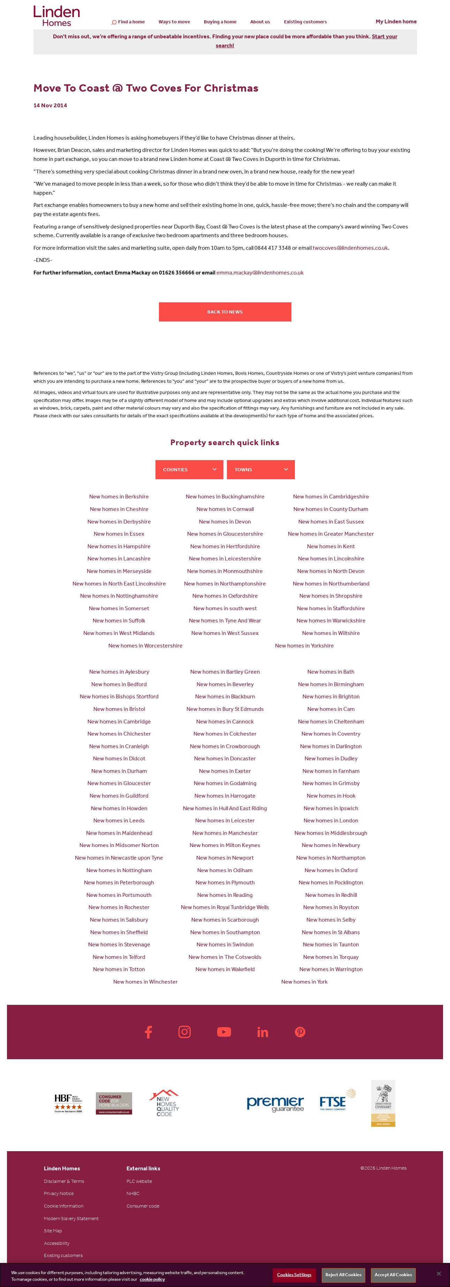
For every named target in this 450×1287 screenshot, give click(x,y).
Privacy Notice (59, 1194)
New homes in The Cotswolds (225, 958)
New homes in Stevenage (119, 945)
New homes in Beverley (225, 685)
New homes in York (304, 982)
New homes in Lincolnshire (331, 559)
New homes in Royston (331, 908)
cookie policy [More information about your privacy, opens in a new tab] (152, 1280)
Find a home (131, 23)
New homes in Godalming (225, 784)
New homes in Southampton (225, 933)
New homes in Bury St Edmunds (225, 710)
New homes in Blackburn (225, 697)
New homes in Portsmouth (119, 896)
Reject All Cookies (343, 1275)
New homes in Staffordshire (331, 609)
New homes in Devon (225, 522)
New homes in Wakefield (225, 970)
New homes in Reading (225, 896)
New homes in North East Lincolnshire (119, 584)
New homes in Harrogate (225, 796)
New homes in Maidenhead (119, 834)
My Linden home (396, 22)
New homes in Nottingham (119, 871)
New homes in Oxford (331, 871)
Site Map (53, 1231)
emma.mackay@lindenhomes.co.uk (260, 273)
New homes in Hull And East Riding (225, 809)
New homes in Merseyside (119, 572)
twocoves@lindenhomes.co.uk (350, 248)
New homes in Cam (331, 710)
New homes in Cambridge (119, 722)
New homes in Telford (119, 958)
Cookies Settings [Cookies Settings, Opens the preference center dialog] (294, 1275)
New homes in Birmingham (331, 685)
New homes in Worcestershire (145, 646)
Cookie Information (63, 1206)
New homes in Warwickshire (331, 621)
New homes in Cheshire (119, 510)
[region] (225, 1275)
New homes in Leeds (119, 821)
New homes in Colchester (225, 734)
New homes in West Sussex (225, 634)
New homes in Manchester (225, 834)
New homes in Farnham (331, 772)
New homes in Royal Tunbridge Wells (225, 908)
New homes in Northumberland (331, 584)
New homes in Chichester (119, 734)
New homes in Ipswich (331, 809)
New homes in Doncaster (225, 759)
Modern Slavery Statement (71, 1219)
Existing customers (305, 22)
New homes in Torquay (331, 958)
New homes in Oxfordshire (225, 596)
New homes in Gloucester (119, 784)
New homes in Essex (119, 534)
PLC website (139, 1182)
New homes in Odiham (225, 871)
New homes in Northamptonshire (225, 584)
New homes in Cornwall (225, 510)
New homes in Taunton (331, 945)
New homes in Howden (119, 809)
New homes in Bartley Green (225, 672)
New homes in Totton (119, 970)
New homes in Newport (225, 858)
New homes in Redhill (331, 896)
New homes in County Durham (330, 510)
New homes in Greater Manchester (331, 534)
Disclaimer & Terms (64, 1182)
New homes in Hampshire (119, 547)
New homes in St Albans (331, 933)
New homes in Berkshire (119, 497)
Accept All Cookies (393, 1275)
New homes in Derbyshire (119, 522)
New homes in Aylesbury (119, 672)
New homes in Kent (331, 547)
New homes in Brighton (331, 697)
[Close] (439, 1273)
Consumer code (143, 1206)
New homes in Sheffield (119, 933)
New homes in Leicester (225, 821)
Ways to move (174, 22)
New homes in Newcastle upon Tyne (119, 858)
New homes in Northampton (331, 858)
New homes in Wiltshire (331, 634)
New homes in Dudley (331, 759)
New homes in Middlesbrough (331, 834)
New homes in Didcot (119, 759)
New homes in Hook (331, 796)
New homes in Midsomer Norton (119, 846)
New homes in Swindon (225, 945)
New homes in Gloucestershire (225, 534)
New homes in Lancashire (119, 559)
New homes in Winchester (145, 982)
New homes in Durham (119, 772)
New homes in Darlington (331, 747)
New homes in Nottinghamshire (119, 596)
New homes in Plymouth (225, 883)
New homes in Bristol (119, 710)
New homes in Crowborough (225, 747)
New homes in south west (225, 609)
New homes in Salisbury (119, 920)
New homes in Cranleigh (119, 747)
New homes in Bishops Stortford (119, 697)
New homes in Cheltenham (331, 722)
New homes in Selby (331, 920)
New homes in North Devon (331, 572)
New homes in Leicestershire (225, 559)
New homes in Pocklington (331, 883)
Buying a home (220, 22)
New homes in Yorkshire (304, 646)
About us (260, 22)
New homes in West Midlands (119, 634)
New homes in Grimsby (331, 784)
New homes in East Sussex (331, 522)
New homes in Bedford (119, 685)
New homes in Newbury (331, 846)
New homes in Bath (330, 672)
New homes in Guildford (119, 796)
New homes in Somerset (119, 609)
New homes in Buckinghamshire (225, 497)
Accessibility (56, 1244)
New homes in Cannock (225, 722)
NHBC (133, 1194)
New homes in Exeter (225, 772)
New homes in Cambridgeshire (331, 497)
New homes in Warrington (331, 970)
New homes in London (331, 821)
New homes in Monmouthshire (225, 572)
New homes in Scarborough (225, 920)
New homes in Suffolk (119, 621)
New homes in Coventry (331, 734)
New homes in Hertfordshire (225, 547)
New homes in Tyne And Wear (225, 621)
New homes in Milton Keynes (225, 846)
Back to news (225, 312)
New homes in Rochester (119, 908)
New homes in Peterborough (119, 883)
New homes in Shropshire (331, 596)
